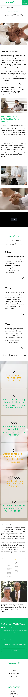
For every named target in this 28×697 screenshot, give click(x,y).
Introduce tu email (6, 640)
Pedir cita (24, 2)
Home (2, 7)
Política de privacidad (20, 644)
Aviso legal (13, 693)
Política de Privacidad (13, 695)
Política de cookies (13, 691)
